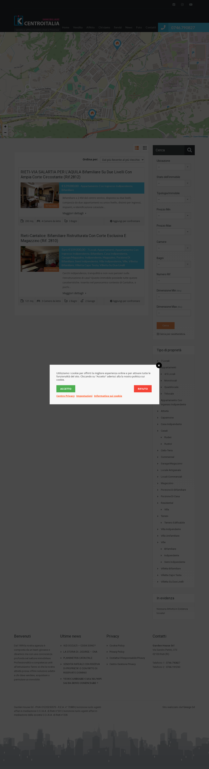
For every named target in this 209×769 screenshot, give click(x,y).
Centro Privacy (65, 396)
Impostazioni (84, 396)
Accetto (65, 388)
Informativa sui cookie (108, 396)
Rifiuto (143, 388)
